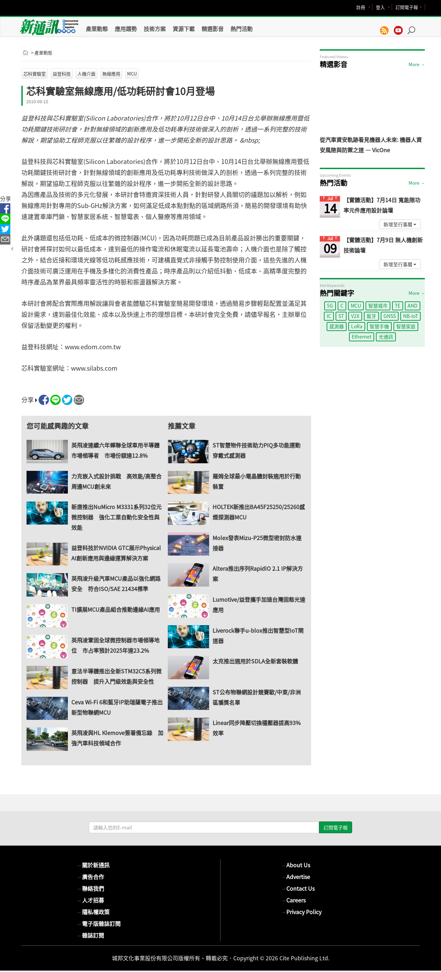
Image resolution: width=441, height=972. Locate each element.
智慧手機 (379, 326)
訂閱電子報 (407, 7)
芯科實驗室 (34, 73)
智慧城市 (378, 305)
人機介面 (86, 73)
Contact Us (298, 888)
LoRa (356, 326)
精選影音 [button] (213, 28)
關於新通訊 (93, 865)
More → (417, 64)
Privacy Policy (301, 912)
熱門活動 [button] (241, 28)
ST (341, 315)
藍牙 (371, 315)
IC (329, 315)
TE (397, 305)
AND (413, 305)
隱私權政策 (93, 912)
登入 (380, 7)
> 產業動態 (41, 52)
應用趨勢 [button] (126, 28)
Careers (293, 900)
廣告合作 (90, 876)
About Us (295, 865)
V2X (355, 315)
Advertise (295, 876)
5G (330, 305)
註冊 (360, 7)
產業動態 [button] (97, 28)
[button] (414, 27)
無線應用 (111, 73)
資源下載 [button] (184, 28)
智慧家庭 (406, 326)
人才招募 (90, 900)
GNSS (389, 315)
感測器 (336, 326)
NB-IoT (410, 315)
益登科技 (62, 73)
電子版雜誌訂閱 (98, 923)
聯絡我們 (90, 888)
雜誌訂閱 (90, 935)
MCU (132, 73)
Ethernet (361, 336)
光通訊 (386, 336)
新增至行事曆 (399, 224)
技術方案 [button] (155, 28)
